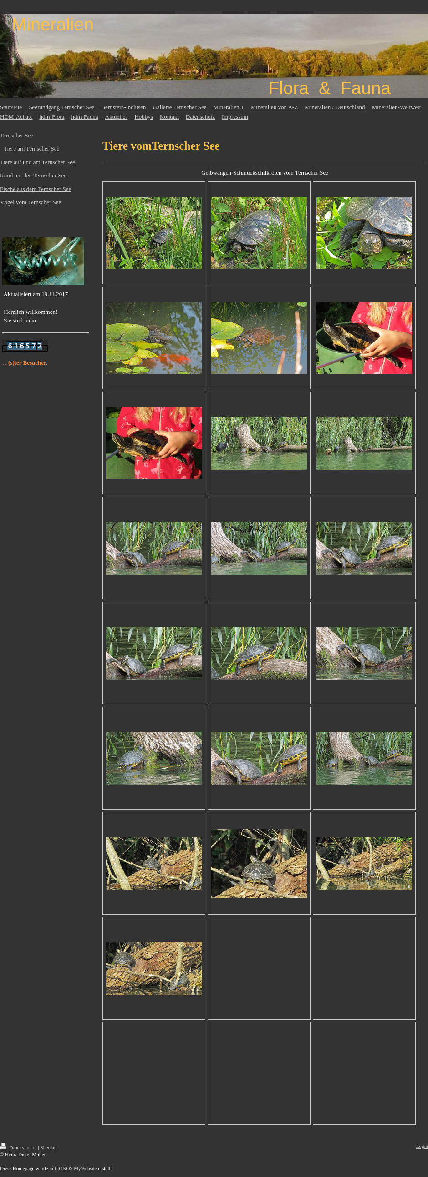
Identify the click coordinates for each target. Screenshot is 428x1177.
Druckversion (19, 1147)
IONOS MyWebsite (77, 1168)
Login (422, 1146)
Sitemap (48, 1147)
